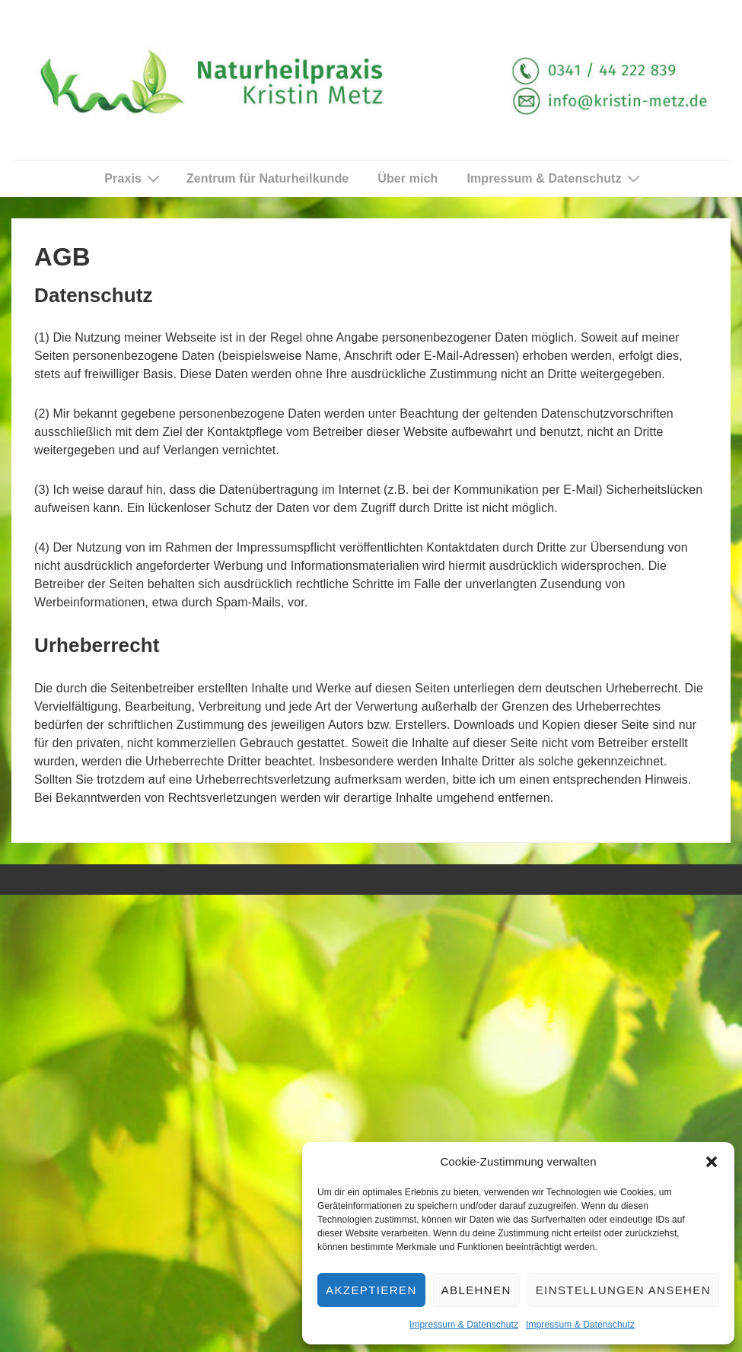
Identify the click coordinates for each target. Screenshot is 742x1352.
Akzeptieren (371, 1290)
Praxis (134, 178)
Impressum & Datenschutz (463, 1324)
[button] (711, 1161)
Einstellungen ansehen (623, 1290)
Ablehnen (476, 1290)
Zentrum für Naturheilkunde (267, 178)
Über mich (407, 178)
